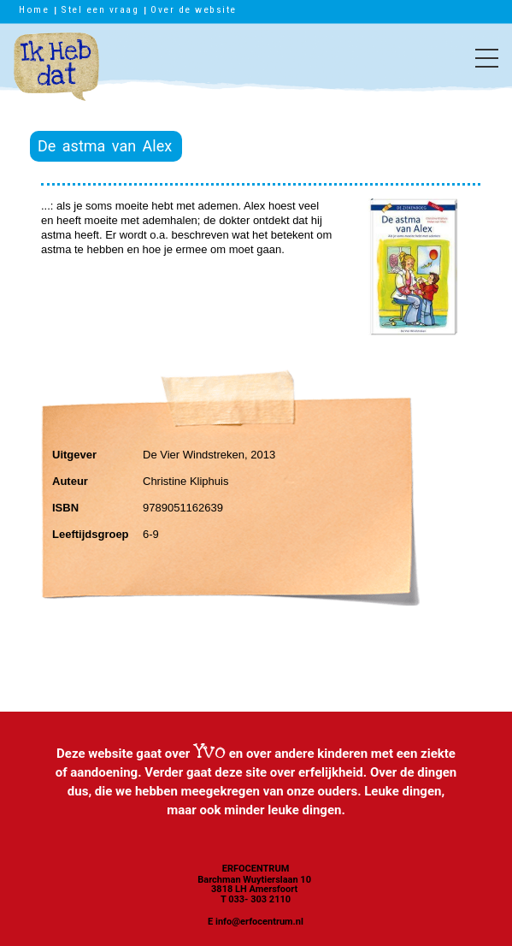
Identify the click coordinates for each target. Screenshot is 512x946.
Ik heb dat (56, 75)
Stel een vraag (99, 9)
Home (34, 9)
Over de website (193, 9)
